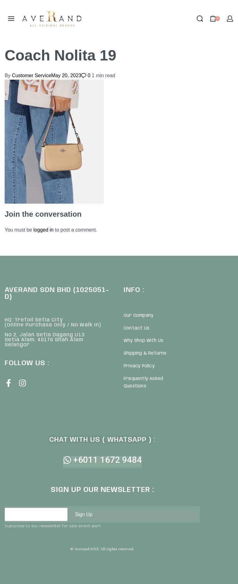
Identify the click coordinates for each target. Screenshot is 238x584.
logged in (43, 229)
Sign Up (84, 514)
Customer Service (31, 75)
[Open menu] (11, 18)
